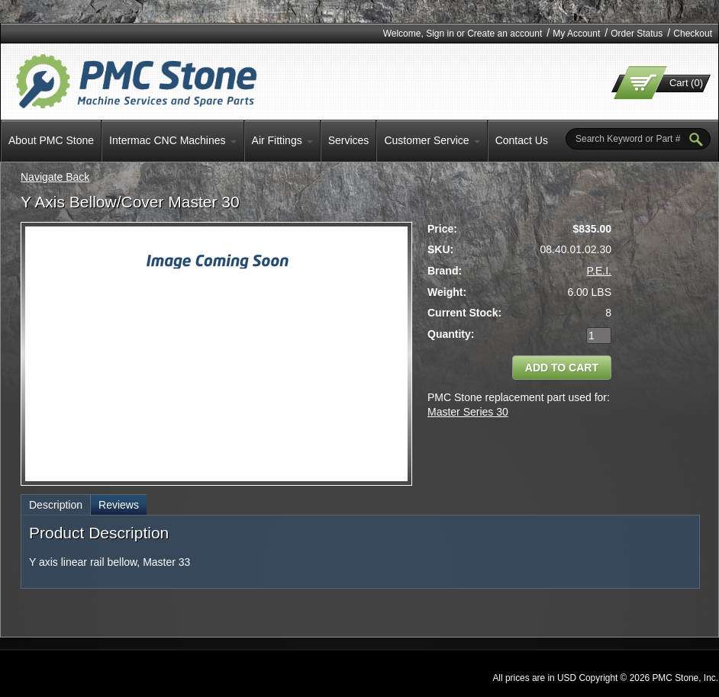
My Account (576, 33)
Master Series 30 (467, 412)
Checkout (692, 33)
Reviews (118, 505)
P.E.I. (599, 271)
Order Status (637, 33)
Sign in (440, 33)
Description (55, 505)
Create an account (504, 33)
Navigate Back (55, 177)
